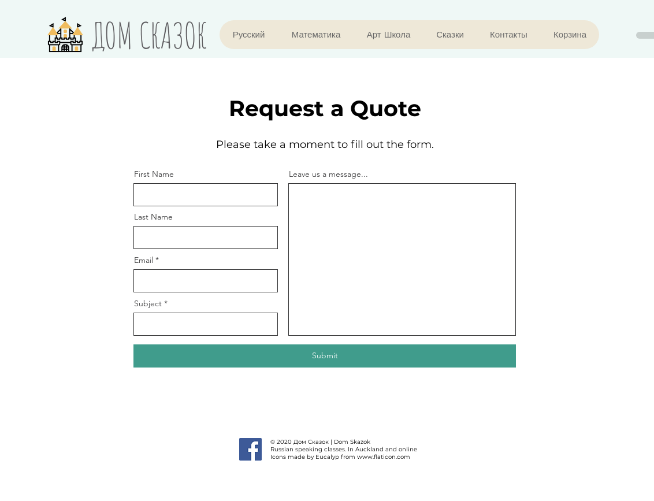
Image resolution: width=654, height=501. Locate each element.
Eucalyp (327, 457)
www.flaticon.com (383, 457)
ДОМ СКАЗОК (149, 35)
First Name (154, 174)
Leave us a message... (328, 174)
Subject (148, 303)
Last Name (153, 217)
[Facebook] (250, 449)
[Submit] (324, 356)
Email (143, 260)
